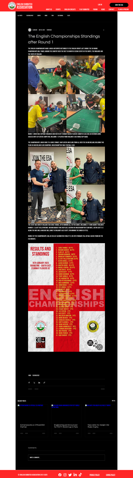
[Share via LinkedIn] (39, 383)
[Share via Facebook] (29, 383)
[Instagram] (65, 475)
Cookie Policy (110, 475)
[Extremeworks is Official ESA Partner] (33, 413)
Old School (60, 15)
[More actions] (103, 30)
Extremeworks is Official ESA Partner (32, 426)
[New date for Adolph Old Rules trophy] (100, 413)
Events (39, 15)
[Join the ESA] (119, 5)
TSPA (52, 15)
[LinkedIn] (75, 475)
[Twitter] (70, 475)
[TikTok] (80, 475)
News (46, 15)
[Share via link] (44, 383)
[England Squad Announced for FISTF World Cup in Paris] (67, 413)
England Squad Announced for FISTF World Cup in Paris (66, 426)
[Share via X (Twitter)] (34, 383)
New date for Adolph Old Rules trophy (98, 426)
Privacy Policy (95, 475)
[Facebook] (60, 475)
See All (113, 401)
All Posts (20, 15)
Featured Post (29, 15)
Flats (68, 15)
